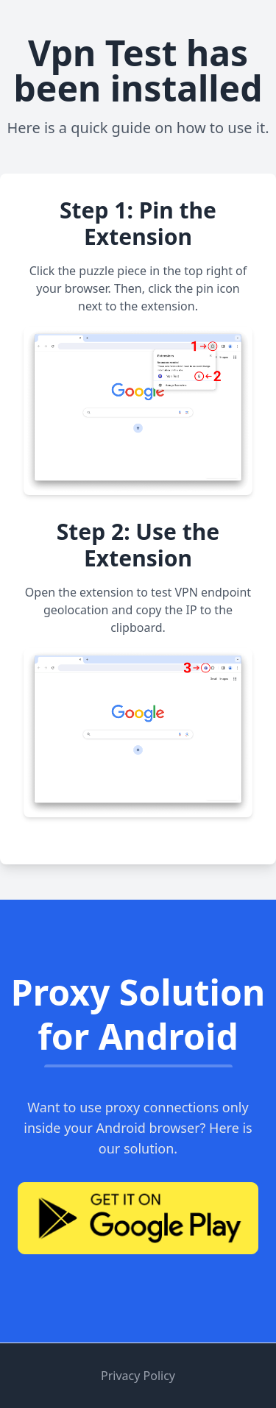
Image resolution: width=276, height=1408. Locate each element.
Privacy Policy (138, 1376)
